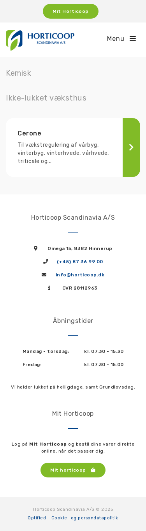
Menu (121, 38)
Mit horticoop (73, 470)
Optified (37, 518)
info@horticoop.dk (80, 275)
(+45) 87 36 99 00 (80, 261)
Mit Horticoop (71, 11)
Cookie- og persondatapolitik (84, 518)
